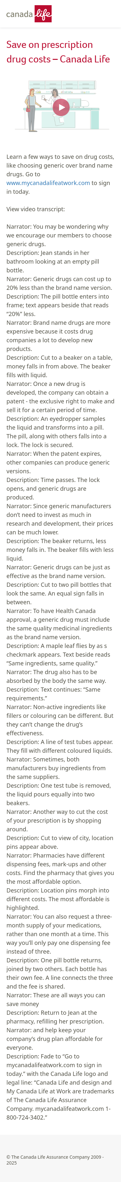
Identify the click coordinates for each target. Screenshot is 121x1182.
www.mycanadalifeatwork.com (48, 183)
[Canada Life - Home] (32, 13)
